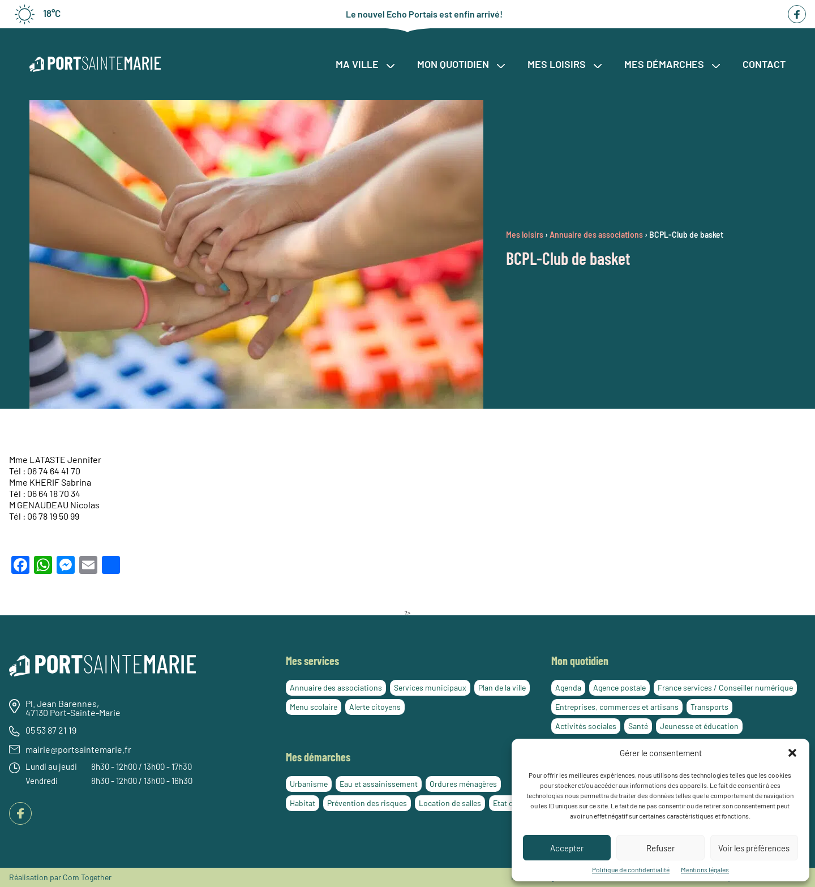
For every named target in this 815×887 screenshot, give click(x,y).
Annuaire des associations (336, 687)
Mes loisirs (564, 64)
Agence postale (619, 687)
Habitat (302, 803)
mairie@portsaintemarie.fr (78, 749)
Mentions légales (705, 869)
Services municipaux (430, 687)
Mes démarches (672, 64)
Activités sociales (585, 726)
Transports (709, 707)
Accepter (567, 848)
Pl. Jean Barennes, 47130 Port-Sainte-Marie (73, 708)
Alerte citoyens (375, 707)
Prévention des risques (367, 803)
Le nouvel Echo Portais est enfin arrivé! (424, 14)
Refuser (660, 848)
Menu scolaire (313, 707)
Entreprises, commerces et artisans (617, 707)
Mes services (312, 660)
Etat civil (508, 803)
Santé (638, 726)
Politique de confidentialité (631, 869)
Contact (764, 64)
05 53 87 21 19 (50, 730)
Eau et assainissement (379, 784)
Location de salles (450, 803)
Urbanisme (309, 784)
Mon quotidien (461, 64)
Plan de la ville (502, 687)
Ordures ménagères (463, 784)
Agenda (568, 687)
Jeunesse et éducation (699, 726)
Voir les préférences (754, 848)
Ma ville (365, 64)
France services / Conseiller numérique (725, 687)
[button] (792, 753)
